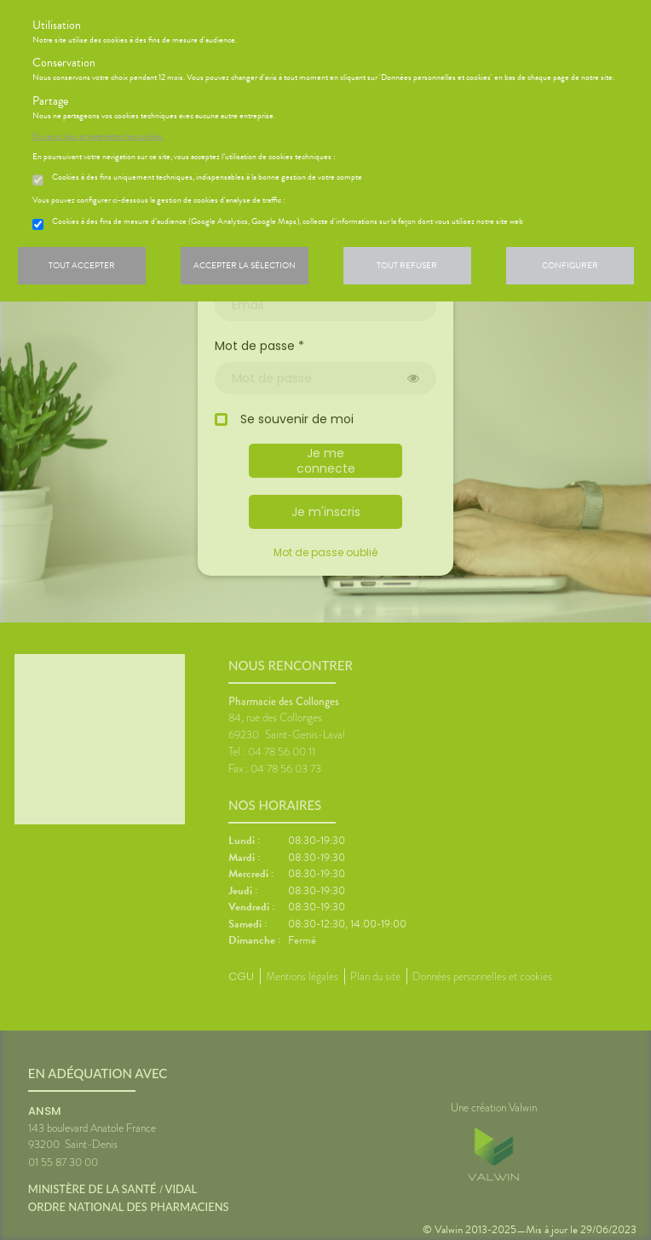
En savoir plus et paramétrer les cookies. (98, 136)
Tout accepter (82, 265)
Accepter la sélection (244, 265)
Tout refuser (407, 265)
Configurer (570, 265)
